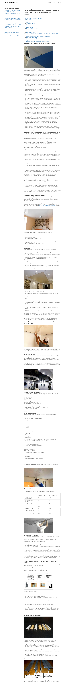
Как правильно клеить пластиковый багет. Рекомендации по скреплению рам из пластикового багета (13, 15)
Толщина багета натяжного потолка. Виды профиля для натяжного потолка (40, 29)
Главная (50, 2)
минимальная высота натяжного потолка (47, 205)
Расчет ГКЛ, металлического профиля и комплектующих (37, 41)
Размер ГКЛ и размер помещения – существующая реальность (38, 36)
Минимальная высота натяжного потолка (33, 18)
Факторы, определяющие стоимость (33, 24)
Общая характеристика (31, 23)
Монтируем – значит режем (31, 37)
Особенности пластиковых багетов (33, 31)
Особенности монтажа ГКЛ (31, 38)
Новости (54, 2)
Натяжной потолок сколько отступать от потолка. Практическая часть (39, 17)
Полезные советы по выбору (32, 28)
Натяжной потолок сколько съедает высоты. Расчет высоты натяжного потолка (41, 15)
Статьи (59, 2)
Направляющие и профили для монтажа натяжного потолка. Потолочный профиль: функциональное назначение (13, 19)
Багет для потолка (12, 2)
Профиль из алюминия (30, 32)
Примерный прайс (29, 27)
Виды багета (28, 19)
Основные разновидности (31, 26)
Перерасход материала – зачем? (32, 40)
